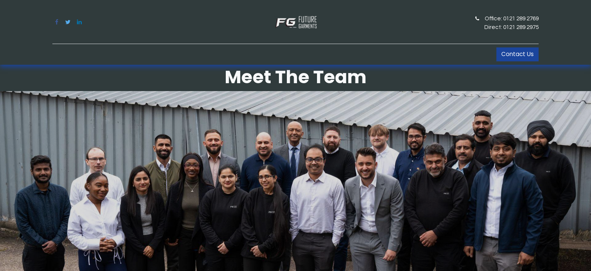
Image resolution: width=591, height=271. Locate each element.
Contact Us (517, 54)
